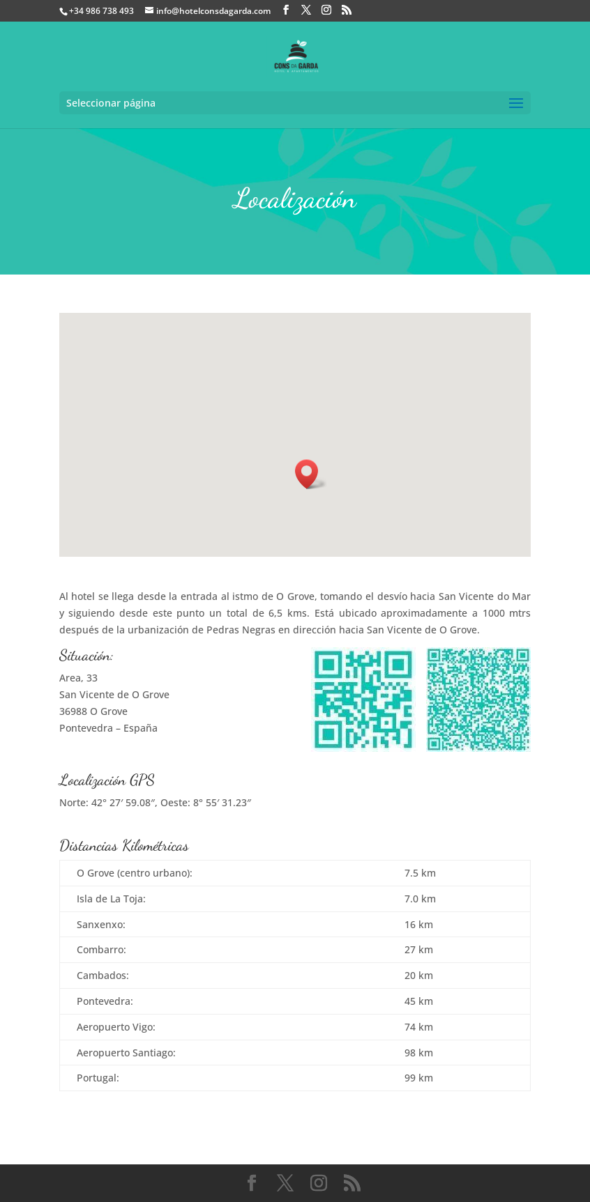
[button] (311, 474)
